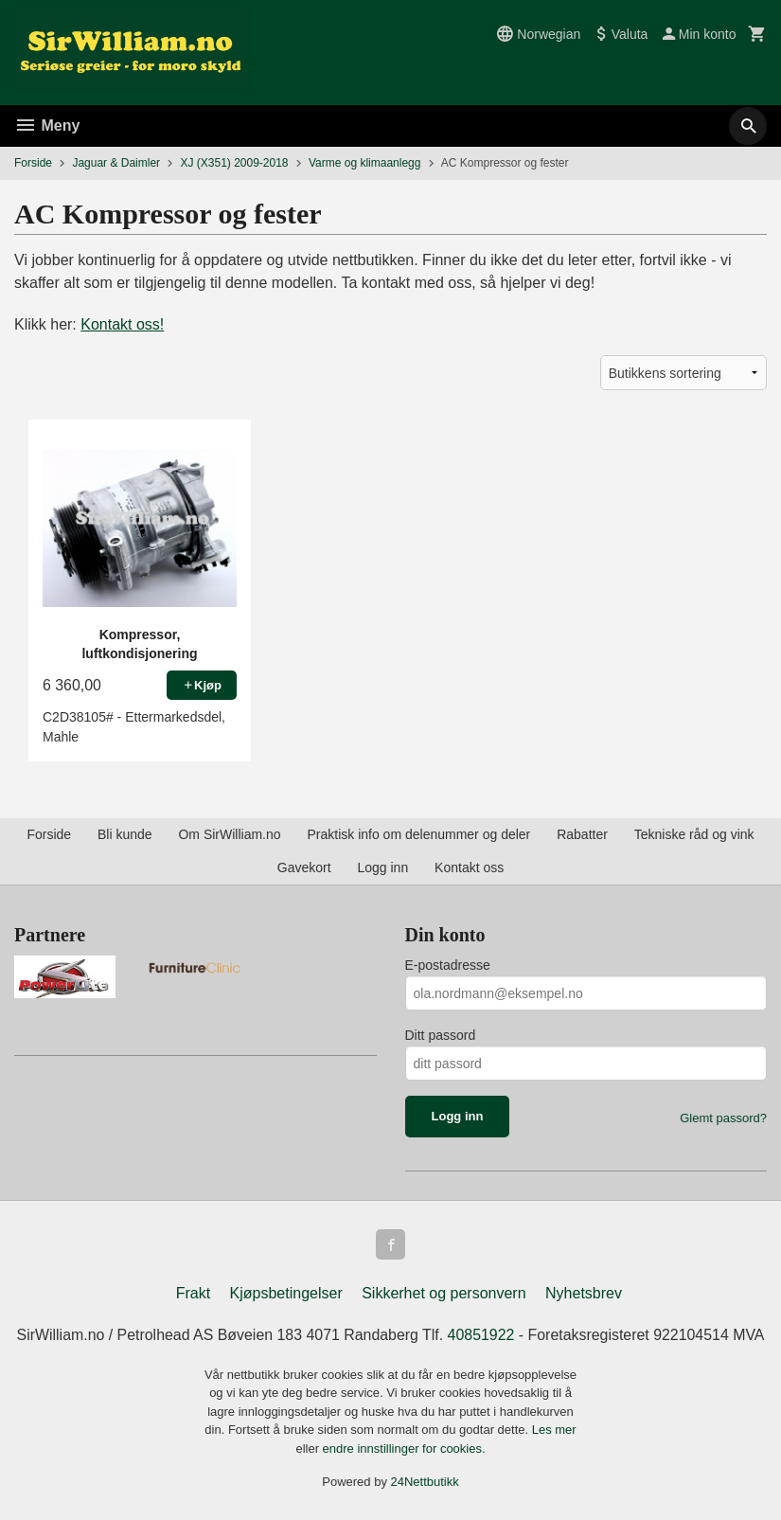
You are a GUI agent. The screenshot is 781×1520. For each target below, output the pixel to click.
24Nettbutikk (425, 1482)
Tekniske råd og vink (694, 834)
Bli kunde (125, 834)
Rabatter (582, 834)
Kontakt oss (469, 867)
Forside (33, 163)
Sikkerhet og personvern (443, 1293)
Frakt (193, 1293)
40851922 (481, 1335)
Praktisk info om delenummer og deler (418, 834)
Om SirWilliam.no (229, 834)
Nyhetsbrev (583, 1293)
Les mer (554, 1429)
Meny (47, 125)
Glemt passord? (723, 1118)
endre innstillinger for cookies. (404, 1448)
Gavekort (304, 867)
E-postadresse (447, 965)
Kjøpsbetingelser (286, 1293)
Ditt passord (440, 1035)
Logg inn (382, 867)
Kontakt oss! (122, 324)
